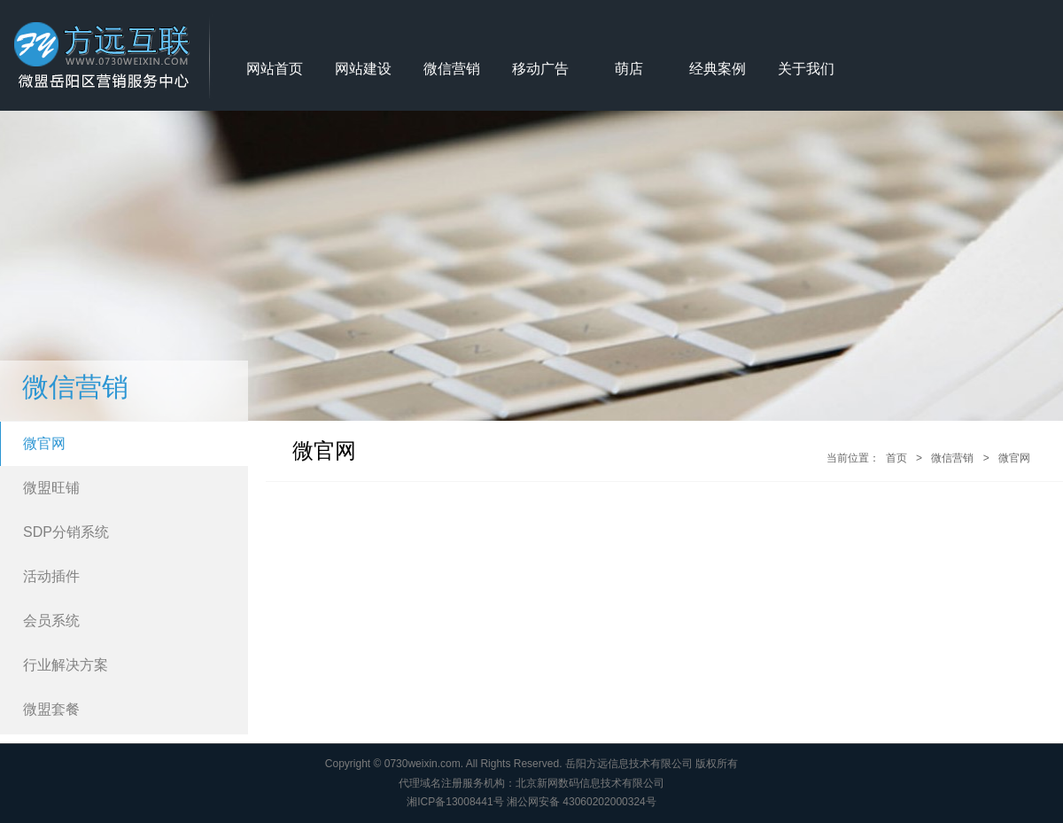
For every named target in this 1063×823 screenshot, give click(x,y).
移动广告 (540, 68)
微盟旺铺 (51, 487)
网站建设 (363, 68)
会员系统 (51, 620)
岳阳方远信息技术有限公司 (629, 763)
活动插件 (51, 576)
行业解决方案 (65, 664)
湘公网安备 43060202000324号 (581, 802)
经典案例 (717, 68)
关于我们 (806, 68)
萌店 (629, 68)
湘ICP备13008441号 (455, 802)
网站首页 (274, 68)
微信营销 (451, 68)
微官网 (44, 443)
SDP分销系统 (66, 532)
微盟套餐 (51, 709)
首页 (896, 458)
